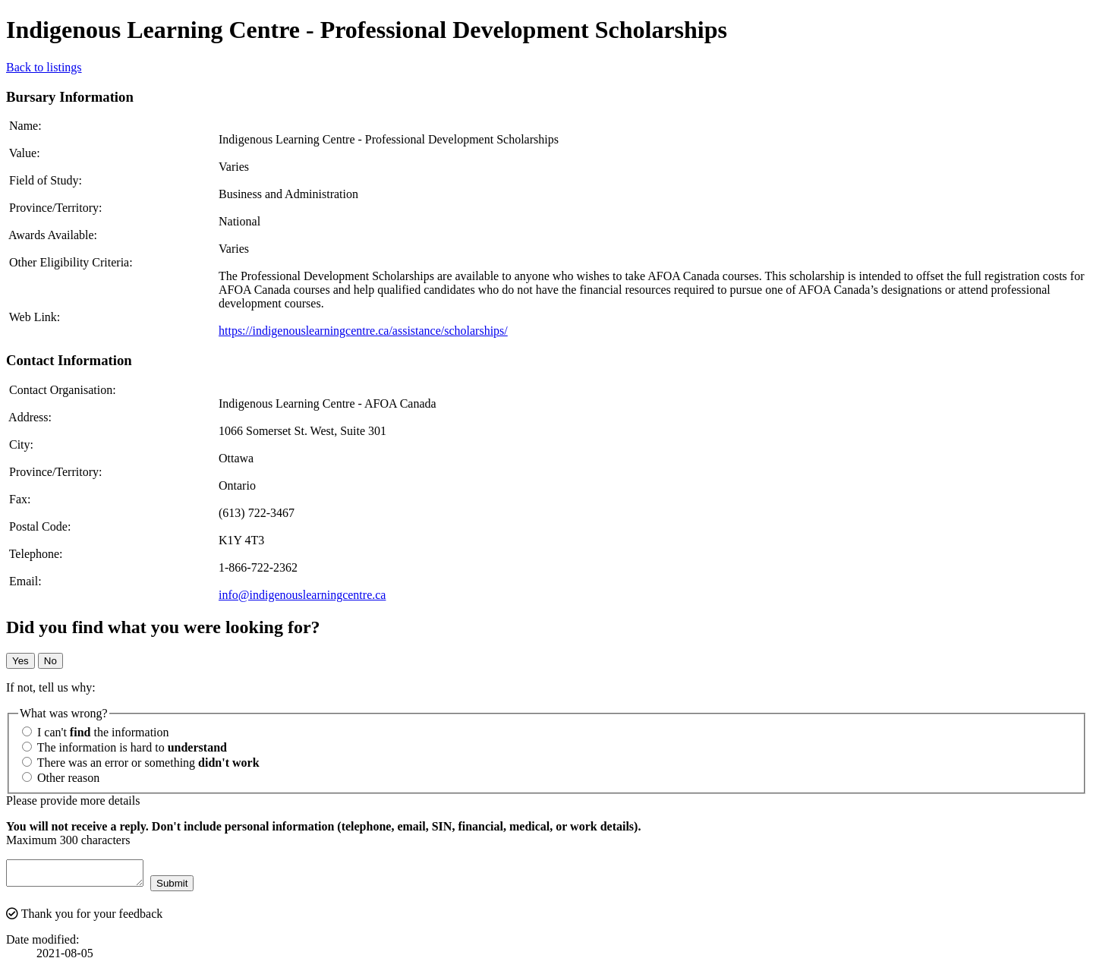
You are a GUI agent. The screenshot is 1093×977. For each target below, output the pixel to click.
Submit (187, 887)
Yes (20, 661)
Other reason (60, 777)
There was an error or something (141, 762)
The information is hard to (124, 747)
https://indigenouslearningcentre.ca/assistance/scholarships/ (363, 330)
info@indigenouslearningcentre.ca (302, 594)
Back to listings (44, 67)
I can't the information (95, 732)
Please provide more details (73, 800)
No (50, 661)
